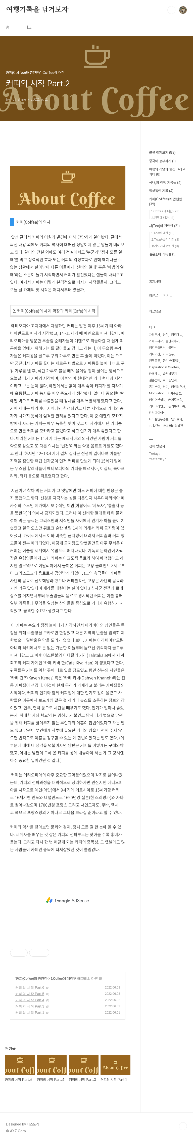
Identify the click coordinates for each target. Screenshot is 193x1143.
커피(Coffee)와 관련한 (31, 978)
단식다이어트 (157, 413)
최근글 (153, 295)
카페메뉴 (154, 374)
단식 (165, 335)
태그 (28, 27)
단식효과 (176, 419)
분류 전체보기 (162, 152)
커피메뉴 (176, 335)
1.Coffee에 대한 (62, 978)
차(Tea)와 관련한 (164, 226)
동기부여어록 (176, 406)
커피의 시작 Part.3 (29, 1006)
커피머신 (154, 354)
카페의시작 (156, 341)
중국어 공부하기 (162, 161)
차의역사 (154, 335)
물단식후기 (172, 341)
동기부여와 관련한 (165, 246)
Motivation (157, 393)
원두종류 (154, 361)
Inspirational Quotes (164, 367)
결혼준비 (154, 380)
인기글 (167, 295)
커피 (165, 387)
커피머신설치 (157, 400)
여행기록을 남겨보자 (37, 9)
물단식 (172, 348)
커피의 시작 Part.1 (29, 1013)
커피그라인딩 (157, 406)
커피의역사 (178, 387)
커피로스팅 (175, 400)
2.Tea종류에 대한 (165, 239)
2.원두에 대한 (162, 218)
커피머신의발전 (173, 426)
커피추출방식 (157, 348)
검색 (171, 10)
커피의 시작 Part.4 (29, 1000)
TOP (183, 1126)
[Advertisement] (67, 900)
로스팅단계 (170, 380)
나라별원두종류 (158, 419)
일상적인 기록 (161, 191)
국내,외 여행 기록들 (165, 183)
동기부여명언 (171, 361)
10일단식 (155, 426)
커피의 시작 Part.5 (29, 994)
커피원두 (168, 354)
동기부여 (154, 387)
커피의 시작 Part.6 (29, 988)
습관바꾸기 (170, 374)
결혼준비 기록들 (162, 254)
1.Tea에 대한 (162, 233)
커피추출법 (174, 393)
